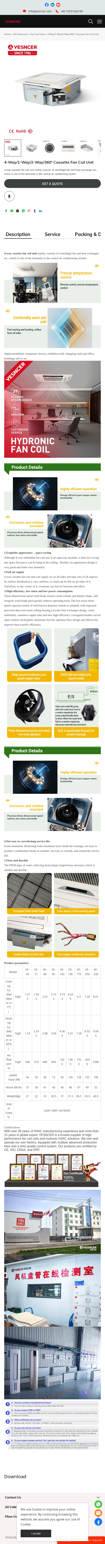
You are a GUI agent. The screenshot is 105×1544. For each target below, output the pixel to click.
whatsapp (23, 211)
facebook (6, 211)
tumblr (35, 211)
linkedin (40, 211)
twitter (17, 211)
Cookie (37, 1509)
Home (7, 34)
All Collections (20, 34)
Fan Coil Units (38, 34)
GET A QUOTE (52, 184)
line (12, 211)
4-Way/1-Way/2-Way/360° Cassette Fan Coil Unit (73, 34)
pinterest (29, 211)
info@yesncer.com (40, 11)
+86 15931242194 (72, 11)
